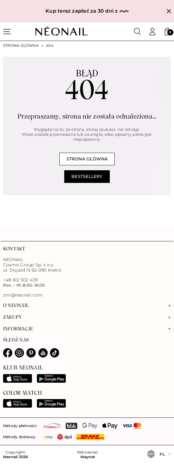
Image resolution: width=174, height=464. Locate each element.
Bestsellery (86, 176)
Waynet (87, 457)
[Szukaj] (137, 31)
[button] (167, 31)
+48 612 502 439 (20, 280)
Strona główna (21, 45)
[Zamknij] (169, 11)
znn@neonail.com (22, 295)
